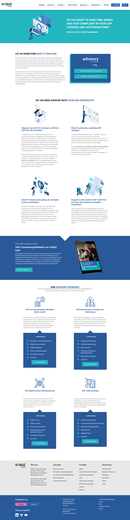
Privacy (101, 509)
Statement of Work (104, 506)
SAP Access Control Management (63, 472)
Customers (34, 504)
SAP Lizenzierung (58, 469)
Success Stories (72, 5)
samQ (81, 469)
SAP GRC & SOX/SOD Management (63, 475)
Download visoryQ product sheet (90, 76)
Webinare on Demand (108, 472)
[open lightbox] (90, 114)
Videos (104, 481)
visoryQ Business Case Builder (88, 472)
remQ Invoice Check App (86, 481)
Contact (21, 504)
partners (81, 490)
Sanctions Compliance (59, 481)
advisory (81, 487)
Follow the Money (58, 478)
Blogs (103, 484)
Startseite (42, 5)
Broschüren (105, 478)
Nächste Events (106, 469)
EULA (100, 504)
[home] (7, 5)
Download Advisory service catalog (91, 71)
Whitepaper (105, 475)
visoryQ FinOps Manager (86, 475)
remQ (80, 478)
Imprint (101, 502)
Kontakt (106, 5)
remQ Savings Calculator (86, 484)
